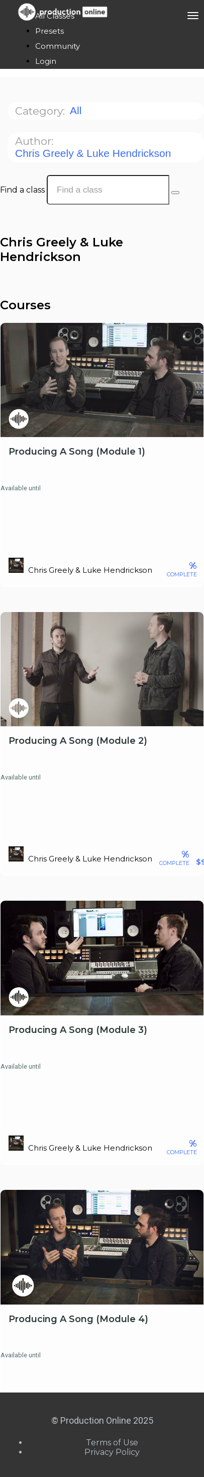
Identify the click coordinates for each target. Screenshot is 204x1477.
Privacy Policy (112, 1452)
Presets (49, 31)
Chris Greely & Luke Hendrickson (94, 153)
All (77, 110)
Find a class (22, 190)
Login (45, 61)
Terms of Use (112, 1442)
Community (57, 46)
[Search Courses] (175, 192)
